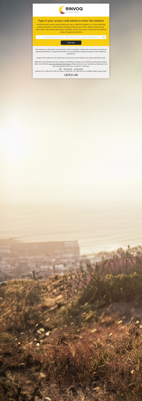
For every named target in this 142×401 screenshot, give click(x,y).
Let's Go (71, 42)
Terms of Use (67, 69)
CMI (60, 69)
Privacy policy (78, 69)
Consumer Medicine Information (60, 64)
